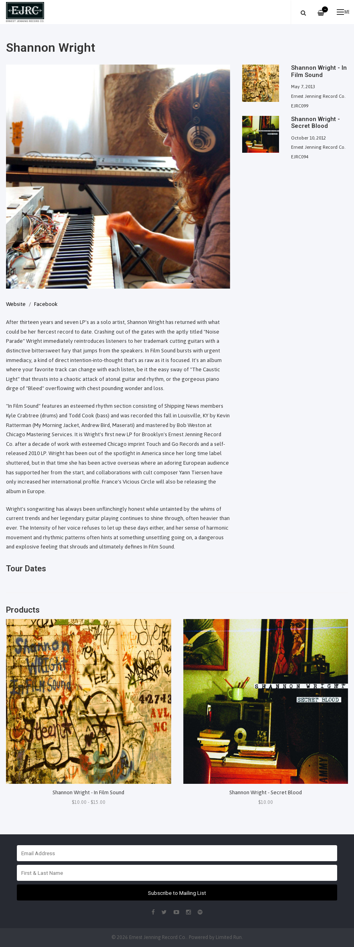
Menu (343, 12)
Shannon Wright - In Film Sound (88, 792)
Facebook (46, 304)
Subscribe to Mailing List (177, 893)
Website (16, 304)
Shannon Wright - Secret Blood (265, 792)
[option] (118, 177)
